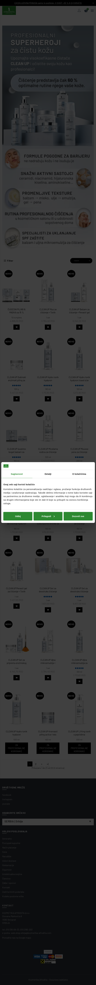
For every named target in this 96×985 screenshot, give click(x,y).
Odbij (18, 516)
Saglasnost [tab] (17, 474)
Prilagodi (48, 516)
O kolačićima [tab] (79, 474)
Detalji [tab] (48, 474)
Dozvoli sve (78, 516)
